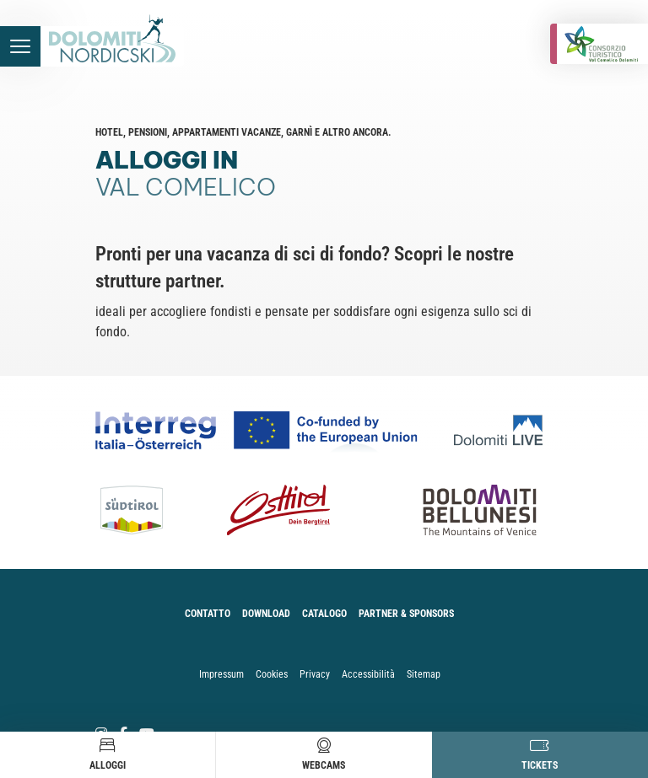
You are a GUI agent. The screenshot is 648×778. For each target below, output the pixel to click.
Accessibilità (368, 674)
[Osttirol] (278, 510)
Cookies (272, 674)
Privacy (315, 674)
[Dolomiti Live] (503, 430)
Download (266, 614)
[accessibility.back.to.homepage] (112, 46)
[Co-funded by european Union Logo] (274, 430)
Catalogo (324, 614)
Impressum (221, 674)
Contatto (207, 614)
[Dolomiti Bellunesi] (461, 510)
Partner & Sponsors (406, 614)
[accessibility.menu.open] (20, 46)
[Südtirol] (140, 510)
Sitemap (423, 674)
